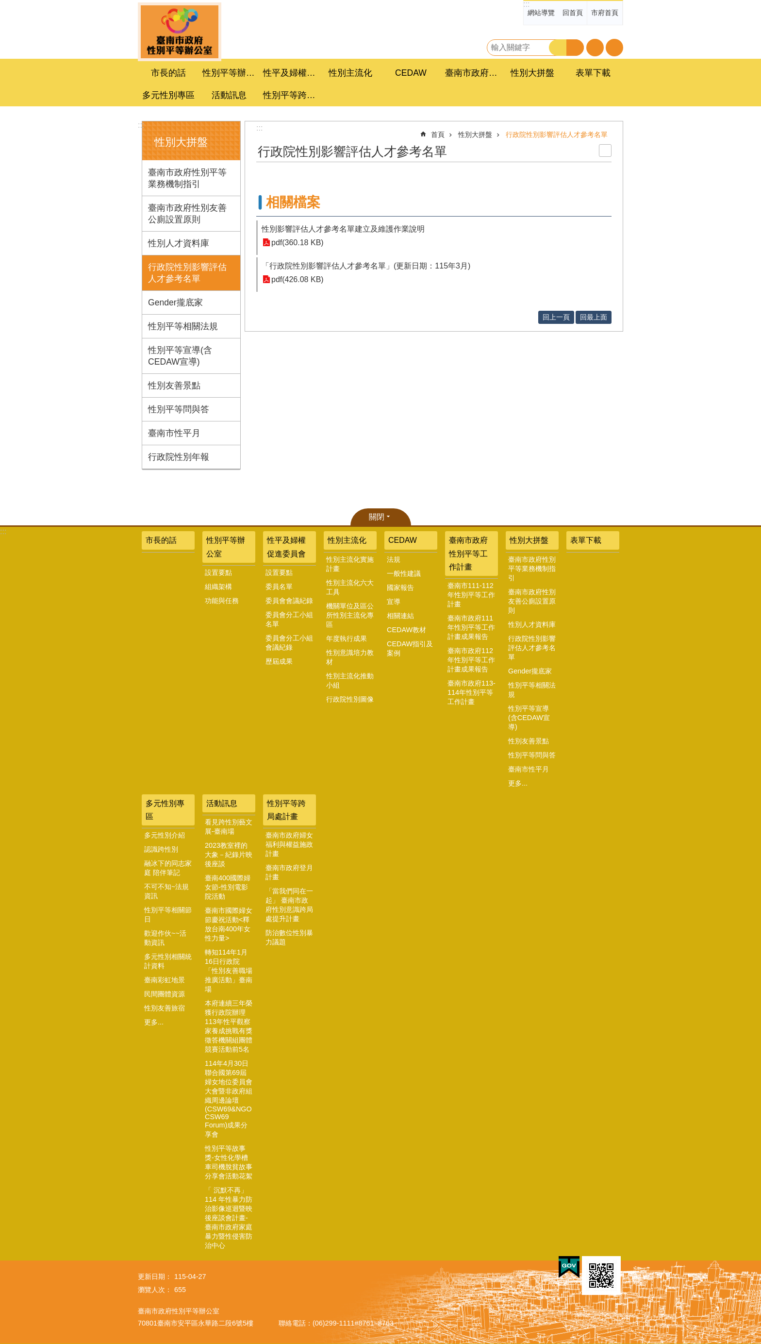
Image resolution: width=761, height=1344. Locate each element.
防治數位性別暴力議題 (289, 937)
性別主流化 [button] (350, 73)
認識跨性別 (161, 849)
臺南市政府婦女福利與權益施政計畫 (289, 844)
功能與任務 (222, 601)
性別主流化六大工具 (350, 587)
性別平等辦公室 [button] (230, 73)
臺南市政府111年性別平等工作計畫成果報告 (471, 627)
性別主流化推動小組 (350, 680)
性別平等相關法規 (183, 326)
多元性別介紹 (164, 835)
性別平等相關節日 (168, 914)
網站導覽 (541, 13)
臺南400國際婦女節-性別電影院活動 (227, 887)
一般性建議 (404, 573)
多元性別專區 (165, 810)
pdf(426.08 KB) (297, 279)
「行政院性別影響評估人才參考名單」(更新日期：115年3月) (366, 266)
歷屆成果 (279, 661)
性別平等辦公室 (225, 546)
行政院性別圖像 (350, 699)
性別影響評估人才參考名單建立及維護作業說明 (343, 229)
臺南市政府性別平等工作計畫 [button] (472, 73)
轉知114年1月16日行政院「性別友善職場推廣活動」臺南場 (228, 970)
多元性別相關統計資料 (168, 961)
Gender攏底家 (175, 302)
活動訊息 (221, 803)
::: (526, 4)
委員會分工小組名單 (289, 619)
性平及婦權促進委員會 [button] (290, 73)
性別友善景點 (174, 385)
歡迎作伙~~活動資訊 (165, 937)
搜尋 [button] (557, 47)
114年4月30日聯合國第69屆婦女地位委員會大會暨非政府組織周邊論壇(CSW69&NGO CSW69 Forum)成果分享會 (228, 1098)
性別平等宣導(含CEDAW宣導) (180, 356)
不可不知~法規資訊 (166, 891)
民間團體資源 (164, 994)
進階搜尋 (575, 47)
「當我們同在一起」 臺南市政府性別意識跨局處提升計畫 (289, 905)
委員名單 (279, 586)
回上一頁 (556, 317)
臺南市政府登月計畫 (289, 872)
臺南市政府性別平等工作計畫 (468, 553)
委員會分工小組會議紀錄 (289, 642)
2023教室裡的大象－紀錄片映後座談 (228, 854)
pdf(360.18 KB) (297, 242)
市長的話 (168, 73)
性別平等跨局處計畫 (286, 810)
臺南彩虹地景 (164, 980)
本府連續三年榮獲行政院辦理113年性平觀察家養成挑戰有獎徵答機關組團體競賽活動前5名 (228, 1026)
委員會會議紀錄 (289, 601)
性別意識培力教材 (350, 657)
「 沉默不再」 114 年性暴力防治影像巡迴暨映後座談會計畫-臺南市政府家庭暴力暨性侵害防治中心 (228, 1217)
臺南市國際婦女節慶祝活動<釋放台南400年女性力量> (228, 924)
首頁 (438, 134)
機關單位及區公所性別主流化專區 (350, 615)
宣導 (393, 601)
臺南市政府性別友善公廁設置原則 (187, 213)
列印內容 (605, 150)
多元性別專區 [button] (168, 95)
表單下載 (593, 73)
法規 (393, 559)
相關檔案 (293, 202)
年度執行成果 (346, 638)
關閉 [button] (376, 517)
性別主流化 (347, 540)
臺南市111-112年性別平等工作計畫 (471, 595)
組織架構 (218, 586)
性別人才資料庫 (178, 243)
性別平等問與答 (178, 409)
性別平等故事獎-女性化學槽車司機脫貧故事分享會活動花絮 (228, 1162)
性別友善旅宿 (164, 1008)
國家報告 (400, 587)
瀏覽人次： (155, 1290)
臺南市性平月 (174, 433)
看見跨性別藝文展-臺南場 (228, 826)
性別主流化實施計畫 (350, 563)
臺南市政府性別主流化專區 (179, 31)
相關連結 (400, 616)
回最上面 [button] (593, 317)
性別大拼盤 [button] (532, 73)
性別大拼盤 (181, 142)
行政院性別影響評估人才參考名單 (187, 273)
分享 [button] (614, 47)
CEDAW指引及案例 (410, 648)
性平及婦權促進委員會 (286, 546)
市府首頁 (604, 13)
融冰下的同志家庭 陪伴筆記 (168, 867)
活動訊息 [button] (229, 95)
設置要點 (218, 572)
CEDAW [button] (411, 73)
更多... (518, 783)
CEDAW (402, 540)
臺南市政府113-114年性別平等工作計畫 (471, 692)
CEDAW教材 (406, 630)
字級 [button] (595, 47)
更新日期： (155, 1276)
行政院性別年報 (178, 457)
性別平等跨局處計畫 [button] (290, 95)
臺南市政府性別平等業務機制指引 (187, 178)
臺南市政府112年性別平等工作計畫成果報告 (471, 660)
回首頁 (572, 13)
